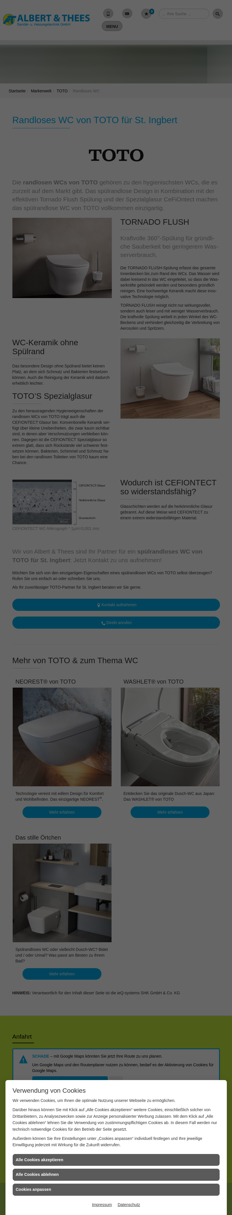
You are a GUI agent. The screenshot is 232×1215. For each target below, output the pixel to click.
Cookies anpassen (33, 1189)
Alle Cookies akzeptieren (39, 1159)
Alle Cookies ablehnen (37, 1174)
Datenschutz (129, 1204)
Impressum (102, 1204)
